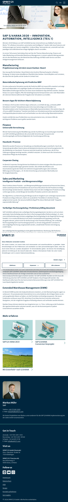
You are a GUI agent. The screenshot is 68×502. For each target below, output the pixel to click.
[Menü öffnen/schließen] (64, 2)
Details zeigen (58, 259)
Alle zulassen (55, 265)
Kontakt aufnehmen (9, 492)
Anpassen (34, 265)
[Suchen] (57, 2)
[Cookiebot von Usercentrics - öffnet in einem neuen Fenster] (58, 235)
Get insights (7, 495)
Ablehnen (12, 265)
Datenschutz (7, 481)
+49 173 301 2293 (14, 409)
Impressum (6, 477)
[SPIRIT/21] (8, 2)
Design (5, 488)
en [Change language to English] (60, 3)
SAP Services (60, 25)
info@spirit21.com (14, 441)
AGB (4, 484)
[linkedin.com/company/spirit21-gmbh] (4, 472)
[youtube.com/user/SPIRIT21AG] (9, 472)
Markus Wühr (10, 25)
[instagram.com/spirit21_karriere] (13, 472)
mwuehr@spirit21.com (15, 411)
